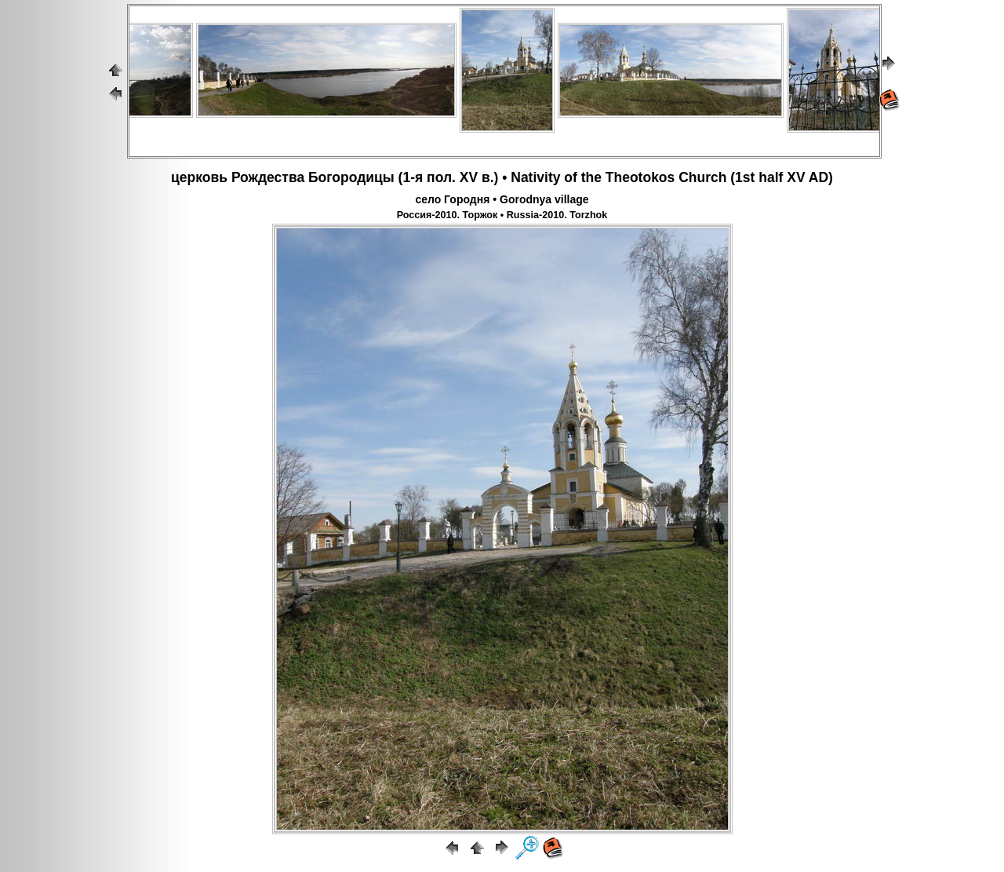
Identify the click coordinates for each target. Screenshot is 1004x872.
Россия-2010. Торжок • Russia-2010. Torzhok (502, 215)
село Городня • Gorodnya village (501, 199)
